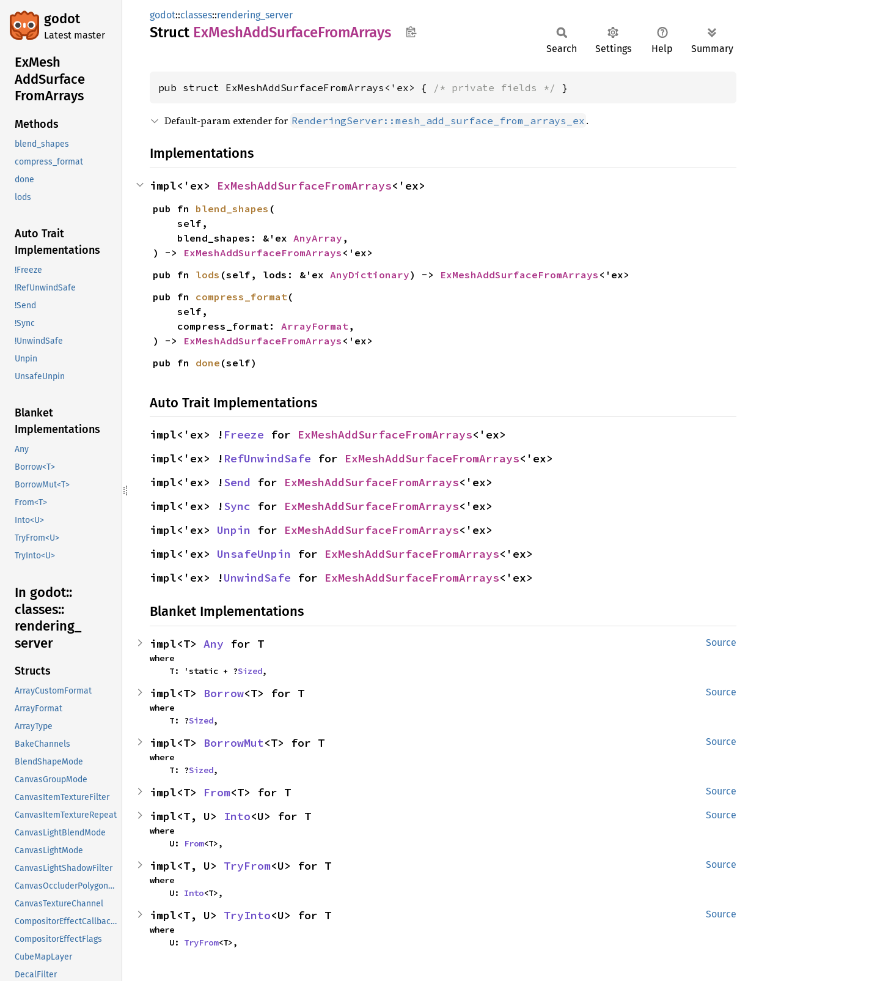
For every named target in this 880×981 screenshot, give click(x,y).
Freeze (244, 435)
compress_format (241, 297)
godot (62, 18)
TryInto (247, 915)
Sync (237, 506)
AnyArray (317, 238)
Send (237, 482)
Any (214, 644)
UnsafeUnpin (254, 554)
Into (237, 816)
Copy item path (411, 31)
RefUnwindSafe (267, 458)
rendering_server (255, 15)
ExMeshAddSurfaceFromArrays (304, 186)
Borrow (224, 693)
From (217, 792)
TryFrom (247, 866)
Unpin (234, 530)
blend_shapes (232, 208)
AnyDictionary (369, 274)
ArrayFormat (314, 326)
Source (721, 642)
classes (196, 15)
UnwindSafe (257, 578)
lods (208, 274)
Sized (250, 670)
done (208, 363)
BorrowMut (234, 743)
